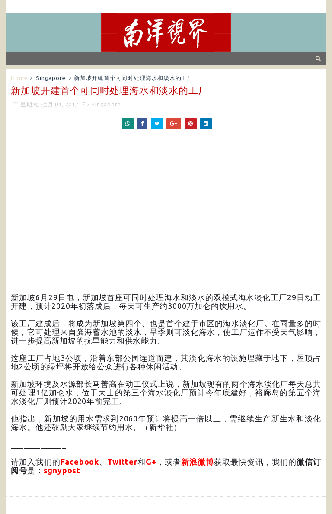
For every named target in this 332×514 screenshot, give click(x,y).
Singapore (50, 78)
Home (19, 78)
